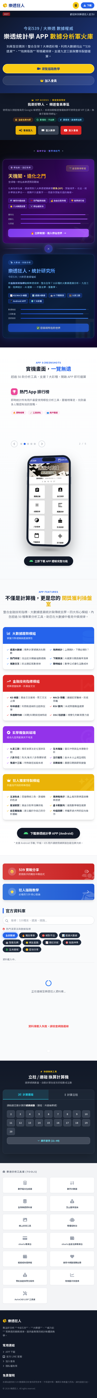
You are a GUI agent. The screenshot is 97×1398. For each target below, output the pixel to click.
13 (29, 1122)
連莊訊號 (51, 942)
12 (20, 1122)
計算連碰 (25, 1094)
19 (86, 1122)
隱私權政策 (10, 1366)
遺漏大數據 (69, 935)
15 (48, 1122)
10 (86, 1114)
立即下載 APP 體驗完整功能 (48, 561)
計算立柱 (71, 1095)
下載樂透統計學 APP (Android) (48, 833)
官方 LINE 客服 (12, 1356)
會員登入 (26, 130)
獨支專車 (28, 935)
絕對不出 (48, 935)
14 (39, 1122)
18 (76, 1122)
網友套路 (32, 942)
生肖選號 (12, 949)
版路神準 (71, 942)
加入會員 (48, 80)
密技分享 (32, 949)
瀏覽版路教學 (48, 68)
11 (11, 1122)
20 (11, 1131)
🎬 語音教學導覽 (77, 168)
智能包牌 (12, 942)
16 (58, 1122)
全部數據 (10, 935)
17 (67, 1122)
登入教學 (48, 130)
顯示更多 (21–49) (48, 1140)
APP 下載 (9, 1351)
